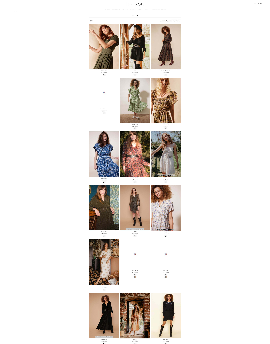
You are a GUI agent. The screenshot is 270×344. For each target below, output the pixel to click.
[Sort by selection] (174, 21)
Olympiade (135, 178)
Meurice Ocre (104, 109)
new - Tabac (166, 270)
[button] (140, 9)
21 (179, 20)
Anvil (135, 70)
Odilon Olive (166, 124)
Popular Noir (104, 339)
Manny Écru (166, 232)
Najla (165, 178)
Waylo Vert (104, 70)
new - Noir (135, 270)
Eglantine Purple (166, 70)
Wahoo (104, 286)
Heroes (135, 231)
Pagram (135, 339)
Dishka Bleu (104, 178)
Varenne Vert (135, 124)
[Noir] (134, 277)
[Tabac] (135, 277)
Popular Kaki (104, 231)
